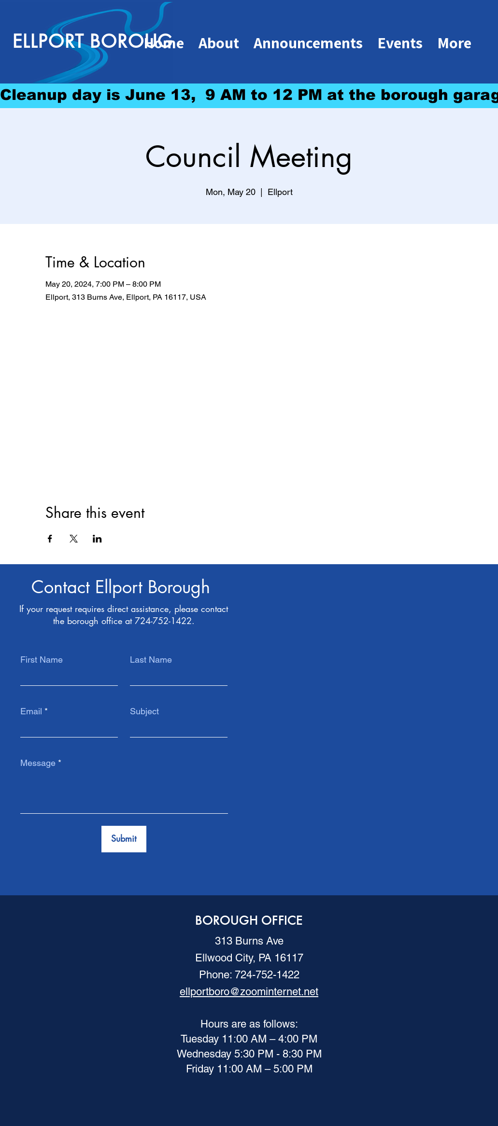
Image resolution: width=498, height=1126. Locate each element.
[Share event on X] (73, 538)
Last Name (151, 659)
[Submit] (123, 839)
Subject (144, 711)
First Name (41, 659)
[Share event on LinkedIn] (97, 538)
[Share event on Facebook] (50, 538)
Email (31, 711)
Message (38, 763)
